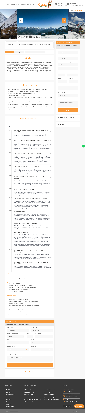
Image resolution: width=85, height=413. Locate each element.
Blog (33, 4)
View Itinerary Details (30, 52)
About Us (8, 389)
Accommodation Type (11, 346)
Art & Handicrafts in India (49, 394)
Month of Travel (33, 346)
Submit (30, 365)
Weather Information (29, 401)
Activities (29, 4)
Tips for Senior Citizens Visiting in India (33, 399)
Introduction (9, 52)
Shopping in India (29, 394)
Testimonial (8, 397)
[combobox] (15, 336)
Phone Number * (38, 333)
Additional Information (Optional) (13, 354)
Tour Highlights (19, 52)
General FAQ (8, 404)
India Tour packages (15, 4)
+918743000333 (69, 391)
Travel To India (47, 392)
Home (8, 4)
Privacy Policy (76, 411)
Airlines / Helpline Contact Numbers (32, 397)
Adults (8, 339)
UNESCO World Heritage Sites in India (51, 399)
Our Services (9, 392)
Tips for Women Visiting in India (50, 397)
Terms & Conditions (10, 406)
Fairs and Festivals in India (49, 389)
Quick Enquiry (79, 406)
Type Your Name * (10, 327)
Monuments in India (29, 392)
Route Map (41, 52)
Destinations (23, 4)
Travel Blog (8, 399)
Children (32, 339)
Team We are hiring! (10, 394)
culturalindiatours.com (14, 411)
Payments (8, 401)
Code (28, 333)
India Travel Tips (28, 389)
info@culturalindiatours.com (71, 396)
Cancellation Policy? (68, 411)
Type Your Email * (34, 327)
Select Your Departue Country (12, 333)
